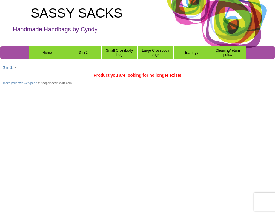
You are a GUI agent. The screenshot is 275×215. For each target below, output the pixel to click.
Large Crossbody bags (155, 52)
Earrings (192, 52)
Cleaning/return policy (228, 52)
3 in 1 (83, 52)
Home (47, 52)
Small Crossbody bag (119, 52)
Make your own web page (20, 83)
